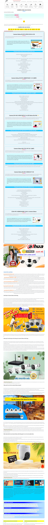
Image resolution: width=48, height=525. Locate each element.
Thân (28, 29)
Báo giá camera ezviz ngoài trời (33, 504)
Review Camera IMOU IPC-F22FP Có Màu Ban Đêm (39, 487)
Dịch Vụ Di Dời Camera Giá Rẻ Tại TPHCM (19, 486)
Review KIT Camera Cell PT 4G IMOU (29, 487)
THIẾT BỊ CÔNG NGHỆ (35, 1)
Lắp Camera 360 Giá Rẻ (36, 515)
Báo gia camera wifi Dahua (16, 504)
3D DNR (15, 29)
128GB (11, 29)
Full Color (18, 29)
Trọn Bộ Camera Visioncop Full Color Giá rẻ (9, 515)
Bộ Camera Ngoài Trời (18, 515)
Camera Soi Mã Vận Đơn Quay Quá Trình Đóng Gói (8, 487)
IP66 (13, 29)
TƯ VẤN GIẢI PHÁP (40, 1)
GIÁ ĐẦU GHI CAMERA (29, 1)
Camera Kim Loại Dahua (24, 10)
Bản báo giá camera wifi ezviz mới (25, 511)
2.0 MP (30, 29)
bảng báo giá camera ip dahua (8, 504)
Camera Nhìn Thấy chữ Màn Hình (24, 504)
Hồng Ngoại (21, 29)
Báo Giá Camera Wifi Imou (33, 511)
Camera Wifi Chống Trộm (17, 511)
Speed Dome (33, 29)
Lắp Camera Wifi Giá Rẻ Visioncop (8, 511)
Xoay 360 (39, 29)
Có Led (9, 29)
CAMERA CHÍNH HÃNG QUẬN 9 (16, 1)
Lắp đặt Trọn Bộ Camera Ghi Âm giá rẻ (27, 515)
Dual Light (26, 29)
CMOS (36, 29)
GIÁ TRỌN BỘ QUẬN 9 (23, 1)
